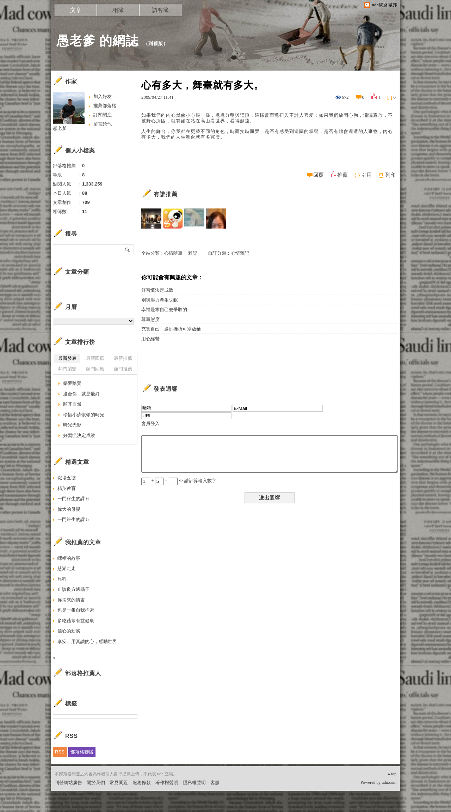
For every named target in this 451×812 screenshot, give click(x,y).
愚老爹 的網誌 (97, 41)
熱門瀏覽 (67, 368)
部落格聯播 (81, 752)
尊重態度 (150, 319)
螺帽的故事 (68, 558)
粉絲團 (61, 806)
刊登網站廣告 (68, 782)
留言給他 (102, 124)
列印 (390, 175)
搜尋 (128, 249)
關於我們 (96, 782)
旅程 (62, 579)
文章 (75, 10)
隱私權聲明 (194, 782)
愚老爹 (60, 128)
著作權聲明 (166, 782)
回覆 (318, 175)
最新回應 (95, 358)
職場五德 (66, 477)
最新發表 (67, 358)
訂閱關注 (102, 114)
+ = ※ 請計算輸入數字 (178, 480)
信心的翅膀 (68, 631)
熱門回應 (95, 368)
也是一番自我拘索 (75, 610)
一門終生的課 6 (73, 498)
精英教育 (66, 488)
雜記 (192, 253)
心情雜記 (240, 253)
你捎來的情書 (71, 599)
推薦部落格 (104, 105)
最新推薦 (123, 358)
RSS (59, 752)
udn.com (389, 782)
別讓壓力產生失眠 (159, 300)
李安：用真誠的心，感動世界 (87, 641)
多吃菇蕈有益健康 (75, 620)
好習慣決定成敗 (157, 290)
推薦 (342, 175)
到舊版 (155, 43)
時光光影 (72, 425)
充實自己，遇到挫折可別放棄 (171, 329)
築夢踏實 (72, 383)
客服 (215, 782)
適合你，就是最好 (81, 393)
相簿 (118, 10)
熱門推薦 (123, 368)
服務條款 (141, 782)
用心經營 (150, 338)
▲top (391, 773)
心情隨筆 (173, 253)
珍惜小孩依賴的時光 (83, 414)
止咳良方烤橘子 (73, 589)
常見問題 (119, 782)
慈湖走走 (66, 568)
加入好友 (102, 96)
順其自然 (72, 404)
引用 (366, 175)
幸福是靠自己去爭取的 (164, 309)
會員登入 (150, 423)
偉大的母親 (68, 509)
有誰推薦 (166, 194)
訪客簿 (160, 10)
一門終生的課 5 (73, 519)
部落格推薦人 (83, 673)
